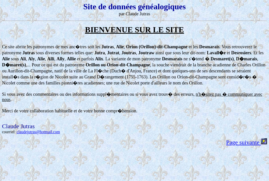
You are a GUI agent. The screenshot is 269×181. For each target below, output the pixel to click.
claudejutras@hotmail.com (38, 132)
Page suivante (246, 142)
